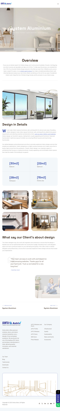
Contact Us (5, 367)
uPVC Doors (34, 334)
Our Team (5, 356)
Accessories (47, 339)
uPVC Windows (35, 331)
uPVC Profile (34, 329)
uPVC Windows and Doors (36, 325)
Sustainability (48, 334)
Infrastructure (48, 329)
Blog (3, 359)
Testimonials (5, 362)
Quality (46, 331)
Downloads (5, 365)
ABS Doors (34, 337)
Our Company (48, 324)
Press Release (35, 339)
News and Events (49, 337)
